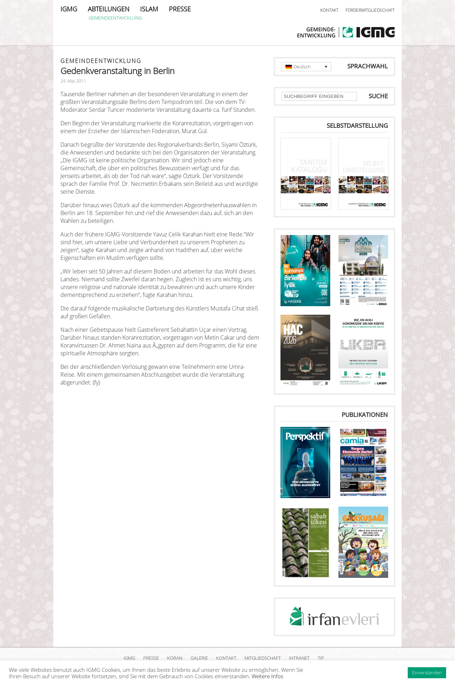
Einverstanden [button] (427, 672)
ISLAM (149, 9)
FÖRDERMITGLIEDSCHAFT (370, 10)
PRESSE (180, 9)
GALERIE (199, 658)
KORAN (174, 658)
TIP (321, 658)
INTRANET (299, 658)
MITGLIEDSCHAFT (263, 658)
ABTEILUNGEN (108, 9)
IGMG (68, 9)
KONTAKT (329, 10)
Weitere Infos (267, 676)
